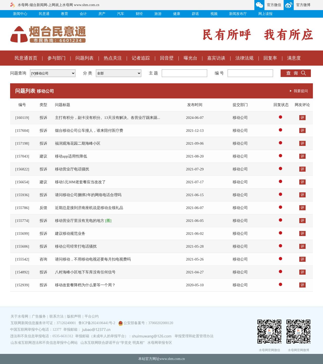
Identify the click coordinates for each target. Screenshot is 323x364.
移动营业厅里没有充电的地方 (83, 221)
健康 (176, 14)
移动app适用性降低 (71, 156)
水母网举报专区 (159, 343)
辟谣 (195, 14)
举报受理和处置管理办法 (194, 336)
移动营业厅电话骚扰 (72, 169)
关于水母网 (20, 316)
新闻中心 (20, 14)
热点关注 (113, 58)
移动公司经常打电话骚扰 (76, 246)
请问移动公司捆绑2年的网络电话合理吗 (88, 195)
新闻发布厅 (238, 14)
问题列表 (84, 58)
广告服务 (39, 316)
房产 (101, 14)
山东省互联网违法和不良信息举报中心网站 (44, 343)
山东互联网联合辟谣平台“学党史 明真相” (112, 343)
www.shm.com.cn (172, 359)
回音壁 (167, 58)
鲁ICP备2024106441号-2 (97, 323)
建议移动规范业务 (70, 233)
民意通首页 (26, 58)
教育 (64, 14)
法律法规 (244, 58)
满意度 (294, 58)
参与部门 (56, 58)
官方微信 (274, 5)
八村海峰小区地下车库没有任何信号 (85, 272)
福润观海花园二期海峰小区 (77, 143)
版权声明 (74, 316)
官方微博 (303, 5)
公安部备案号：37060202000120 (148, 323)
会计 (83, 14)
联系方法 (56, 316)
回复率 (270, 58)
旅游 (158, 14)
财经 (139, 14)
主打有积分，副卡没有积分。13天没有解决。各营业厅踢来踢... (107, 118)
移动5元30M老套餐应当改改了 (80, 182)
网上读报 (265, 14)
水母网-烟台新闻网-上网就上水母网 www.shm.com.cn (58, 5)
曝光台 (190, 58)
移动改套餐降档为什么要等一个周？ (85, 285)
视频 (214, 14)
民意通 (44, 14)
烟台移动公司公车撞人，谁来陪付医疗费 (89, 130)
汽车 (120, 14)
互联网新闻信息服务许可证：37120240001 (43, 323)
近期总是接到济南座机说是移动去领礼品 (89, 208)
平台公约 (92, 316)
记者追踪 (141, 58)
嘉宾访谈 (216, 58)
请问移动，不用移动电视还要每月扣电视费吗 (93, 259)
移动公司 (240, 118)
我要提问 (301, 91)
